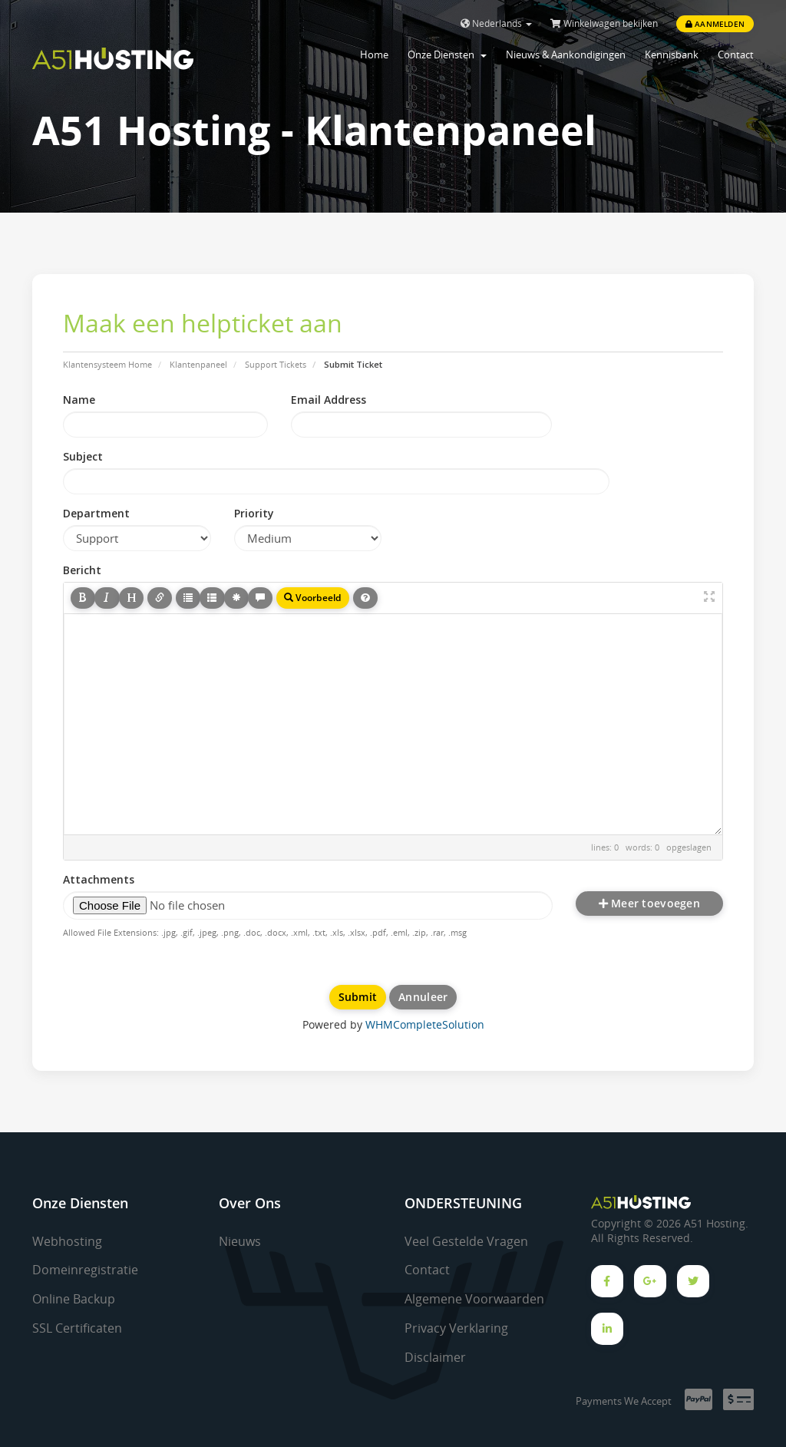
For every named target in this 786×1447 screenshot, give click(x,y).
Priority (254, 513)
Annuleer (422, 996)
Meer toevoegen (649, 903)
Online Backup (73, 1298)
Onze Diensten (447, 54)
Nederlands (496, 23)
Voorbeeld (313, 597)
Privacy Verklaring (456, 1328)
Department (96, 513)
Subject (83, 456)
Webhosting (67, 1241)
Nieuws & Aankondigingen (566, 54)
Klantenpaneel (198, 364)
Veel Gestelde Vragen (466, 1241)
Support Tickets (275, 364)
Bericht (82, 570)
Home (374, 54)
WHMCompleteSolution (424, 1024)
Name (79, 399)
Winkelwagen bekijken (604, 23)
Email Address (328, 399)
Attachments (98, 879)
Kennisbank (671, 54)
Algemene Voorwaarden (474, 1298)
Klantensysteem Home (107, 364)
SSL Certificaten (77, 1328)
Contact (736, 54)
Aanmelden (715, 23)
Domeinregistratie (85, 1269)
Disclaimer (435, 1357)
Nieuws (240, 1241)
